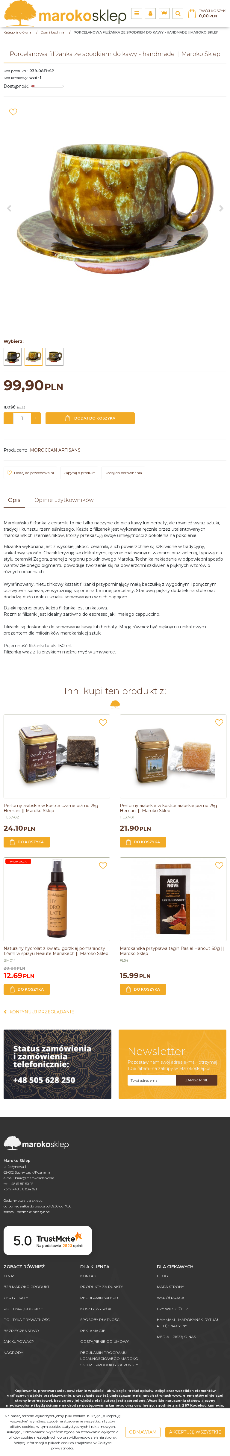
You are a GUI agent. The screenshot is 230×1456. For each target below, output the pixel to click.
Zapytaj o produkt (79, 472)
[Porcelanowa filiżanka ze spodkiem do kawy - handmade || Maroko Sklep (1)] (115, 208)
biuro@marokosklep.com (34, 1178)
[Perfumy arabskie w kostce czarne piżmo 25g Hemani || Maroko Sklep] (51, 808)
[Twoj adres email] (152, 1080)
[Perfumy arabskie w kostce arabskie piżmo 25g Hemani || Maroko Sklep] (168, 808)
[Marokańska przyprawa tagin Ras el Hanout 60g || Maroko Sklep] (172, 951)
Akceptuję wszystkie (195, 1432)
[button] (14, 501)
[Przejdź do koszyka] (212, 13)
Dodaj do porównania (123, 472)
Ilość (15, 407)
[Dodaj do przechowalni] (13, 112)
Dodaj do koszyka (90, 418)
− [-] (8, 418)
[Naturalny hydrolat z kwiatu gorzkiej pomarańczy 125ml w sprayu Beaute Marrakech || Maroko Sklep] (56, 951)
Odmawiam (143, 1432)
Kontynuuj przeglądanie (39, 1012)
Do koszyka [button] (27, 842)
